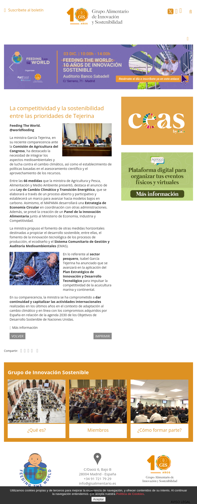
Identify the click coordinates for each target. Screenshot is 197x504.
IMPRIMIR (102, 336)
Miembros (98, 430)
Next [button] (185, 67)
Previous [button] (11, 67)
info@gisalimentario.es (97, 483)
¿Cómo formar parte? (159, 430)
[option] (98, 67)
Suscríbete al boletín (25, 10)
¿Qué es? (36, 430)
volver (17, 336)
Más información (24, 327)
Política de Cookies (130, 494)
